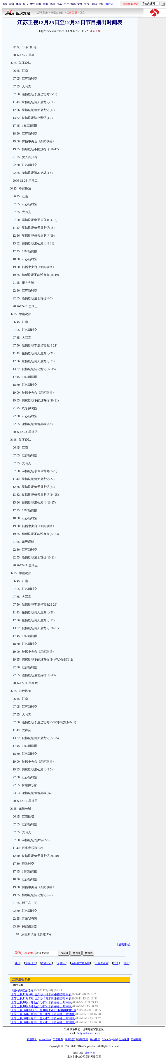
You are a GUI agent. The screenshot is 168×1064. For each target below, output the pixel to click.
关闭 (126, 963)
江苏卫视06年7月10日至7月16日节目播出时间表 (42, 1022)
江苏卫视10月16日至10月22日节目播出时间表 (41, 1006)
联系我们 (70, 1039)
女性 (79, 3)
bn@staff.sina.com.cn (88, 1033)
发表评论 (124, 944)
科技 (39, 3)
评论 (17, 963)
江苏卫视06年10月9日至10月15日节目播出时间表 (43, 1010)
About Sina (45, 1039)
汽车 (59, 3)
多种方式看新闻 (80, 963)
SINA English (109, 1039)
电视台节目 (57, 12)
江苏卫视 (18, 979)
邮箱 (94, 3)
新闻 (11, 3)
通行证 (109, 3)
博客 (45, 3)
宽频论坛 (30, 963)
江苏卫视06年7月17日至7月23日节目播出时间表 (42, 1018)
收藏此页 (46, 963)
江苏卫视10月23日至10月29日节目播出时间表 (41, 1002)
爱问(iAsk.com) (25, 953)
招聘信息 (82, 1039)
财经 (32, 3)
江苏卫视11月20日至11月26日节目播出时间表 (41, 994)
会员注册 (124, 1039)
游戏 (73, 3)
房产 (66, 3)
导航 (101, 3)
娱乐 (25, 3)
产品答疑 (136, 1039)
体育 (18, 3)
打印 (116, 963)
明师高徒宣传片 (22, 990)
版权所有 (89, 1052)
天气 (86, 3)
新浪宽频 (42, 12)
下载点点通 (101, 963)
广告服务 (58, 1039)
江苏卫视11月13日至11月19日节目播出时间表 (41, 998)
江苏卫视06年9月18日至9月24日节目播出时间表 (42, 1014)
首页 (5, 3)
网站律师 (95, 1039)
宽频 (52, 3)
